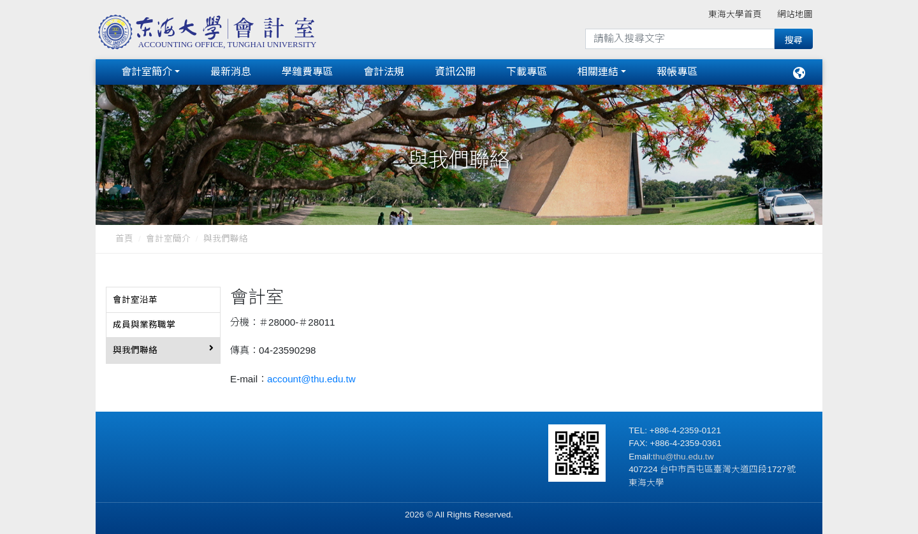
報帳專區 (677, 71)
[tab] (163, 300)
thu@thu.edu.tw (683, 456)
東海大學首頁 (735, 14)
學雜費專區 (307, 71)
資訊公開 (455, 71)
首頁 (124, 238)
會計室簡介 (146, 71)
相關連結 (598, 71)
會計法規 (383, 71)
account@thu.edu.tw (311, 378)
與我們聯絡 (225, 238)
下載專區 (526, 71)
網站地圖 (795, 14)
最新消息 (230, 71)
